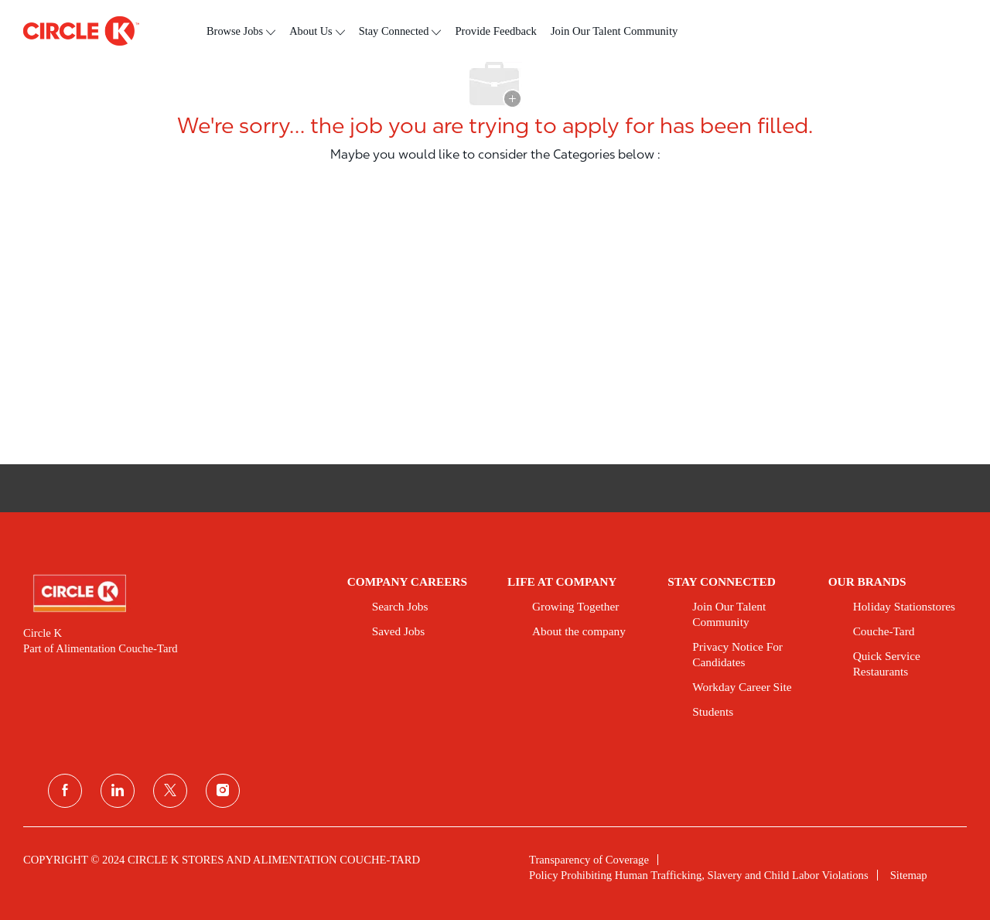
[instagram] (223, 791)
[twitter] (170, 791)
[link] (174, 593)
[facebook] (65, 791)
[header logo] (81, 31)
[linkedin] (118, 791)
